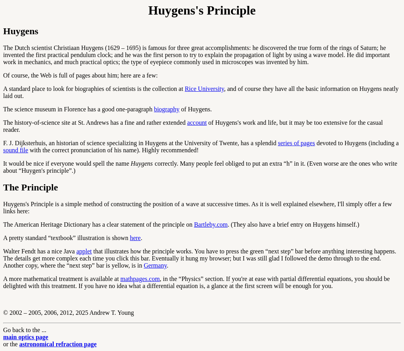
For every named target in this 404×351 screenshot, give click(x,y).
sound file (15, 150)
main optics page (25, 337)
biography (166, 109)
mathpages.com (140, 278)
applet (84, 251)
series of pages (296, 143)
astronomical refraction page (58, 344)
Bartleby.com (211, 224)
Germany (155, 265)
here (135, 238)
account (197, 122)
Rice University (204, 88)
